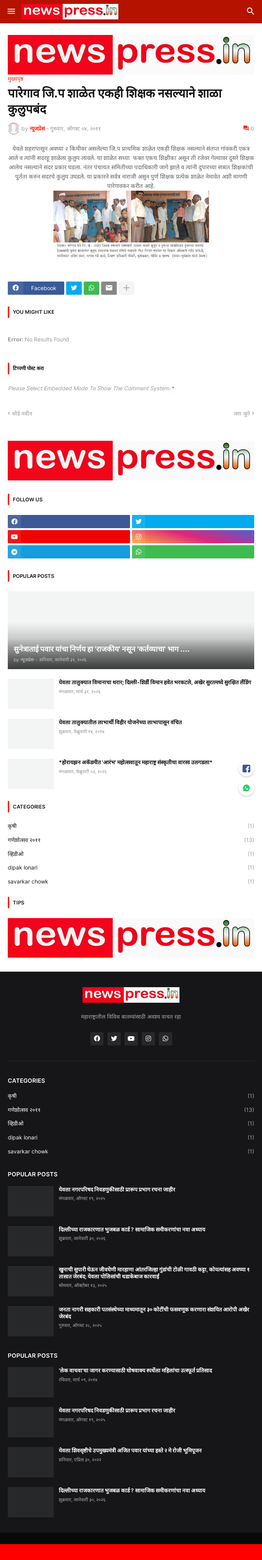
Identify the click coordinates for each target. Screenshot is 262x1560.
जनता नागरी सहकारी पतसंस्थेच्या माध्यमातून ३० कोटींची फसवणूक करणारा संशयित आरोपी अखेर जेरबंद (154, 1313)
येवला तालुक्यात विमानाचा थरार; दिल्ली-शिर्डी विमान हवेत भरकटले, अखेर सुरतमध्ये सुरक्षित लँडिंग (155, 682)
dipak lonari (131, 867)
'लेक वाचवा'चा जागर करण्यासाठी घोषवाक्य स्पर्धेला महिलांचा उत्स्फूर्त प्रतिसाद (135, 1370)
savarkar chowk (131, 881)
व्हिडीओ (131, 854)
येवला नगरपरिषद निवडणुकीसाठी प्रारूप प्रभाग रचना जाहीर (117, 1189)
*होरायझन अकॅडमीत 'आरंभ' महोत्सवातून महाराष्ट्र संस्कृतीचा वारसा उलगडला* (136, 762)
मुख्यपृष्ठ (15, 79)
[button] (10, 11)
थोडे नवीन (22, 413)
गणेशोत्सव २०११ (131, 840)
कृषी (131, 826)
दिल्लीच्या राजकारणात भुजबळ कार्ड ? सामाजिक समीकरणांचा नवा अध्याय (132, 1229)
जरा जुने (242, 413)
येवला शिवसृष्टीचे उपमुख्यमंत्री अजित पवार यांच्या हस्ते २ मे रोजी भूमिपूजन (130, 1450)
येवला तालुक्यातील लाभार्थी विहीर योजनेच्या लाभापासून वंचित (120, 722)
